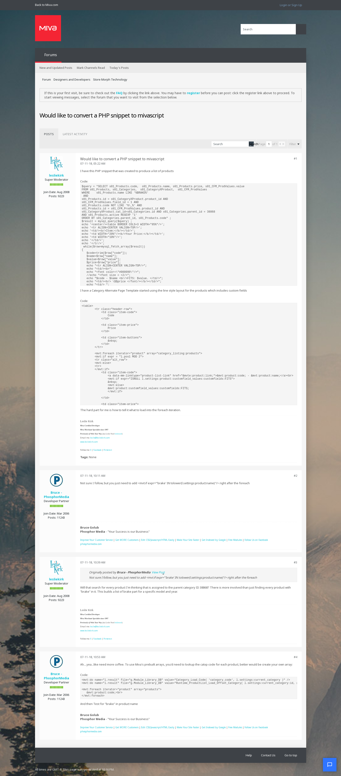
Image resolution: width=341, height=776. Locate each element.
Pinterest (107, 450)
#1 (295, 158)
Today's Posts (119, 68)
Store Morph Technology (110, 79)
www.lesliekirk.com (89, 442)
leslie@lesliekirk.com (100, 437)
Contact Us (268, 755)
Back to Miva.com (46, 5)
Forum (46, 79)
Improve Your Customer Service (96, 539)
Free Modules (235, 539)
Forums (50, 54)
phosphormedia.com (91, 544)
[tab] (49, 134)
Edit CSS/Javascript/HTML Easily (157, 539)
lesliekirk (56, 175)
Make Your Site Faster (188, 539)
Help (249, 755)
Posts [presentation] (49, 134)
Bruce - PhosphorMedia (56, 494)
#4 (295, 657)
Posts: (53, 196)
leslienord (118, 434)
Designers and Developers (72, 79)
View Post (158, 572)
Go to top (291, 755)
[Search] (268, 29)
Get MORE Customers (127, 539)
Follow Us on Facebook (256, 539)
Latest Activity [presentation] (75, 134)
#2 (295, 476)
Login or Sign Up (291, 5)
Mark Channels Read (91, 68)
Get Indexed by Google (214, 539)
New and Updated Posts (56, 68)
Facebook (97, 450)
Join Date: (50, 192)
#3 (295, 562)
